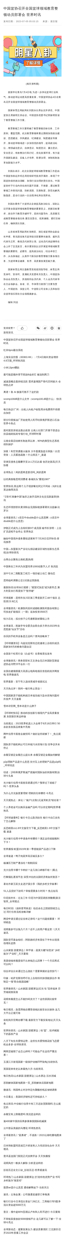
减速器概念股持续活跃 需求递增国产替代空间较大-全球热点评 (32, 383)
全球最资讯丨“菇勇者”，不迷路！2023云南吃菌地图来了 (32, 1137)
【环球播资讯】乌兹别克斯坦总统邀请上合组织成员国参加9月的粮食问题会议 (31, 645)
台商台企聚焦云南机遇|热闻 (18, 559)
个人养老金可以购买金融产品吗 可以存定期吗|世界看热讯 (32, 809)
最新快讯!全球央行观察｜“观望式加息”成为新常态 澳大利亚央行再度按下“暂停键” (31, 589)
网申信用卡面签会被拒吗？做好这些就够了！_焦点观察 (32, 735)
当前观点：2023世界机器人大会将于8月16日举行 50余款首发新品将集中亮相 (31, 725)
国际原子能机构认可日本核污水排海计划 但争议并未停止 (31, 746)
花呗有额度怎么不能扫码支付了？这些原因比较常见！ (30, 1001)
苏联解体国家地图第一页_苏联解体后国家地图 (28, 1082)
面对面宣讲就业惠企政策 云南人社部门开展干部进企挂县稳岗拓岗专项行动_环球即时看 (31, 432)
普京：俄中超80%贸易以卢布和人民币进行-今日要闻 (31, 1211)
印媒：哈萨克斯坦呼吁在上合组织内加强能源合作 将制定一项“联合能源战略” (31, 980)
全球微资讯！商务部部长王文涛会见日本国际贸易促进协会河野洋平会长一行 (31, 662)
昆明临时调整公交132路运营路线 (21, 580)
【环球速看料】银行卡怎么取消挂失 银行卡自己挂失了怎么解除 (31, 819)
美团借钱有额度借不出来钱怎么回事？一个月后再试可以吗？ (31, 962)
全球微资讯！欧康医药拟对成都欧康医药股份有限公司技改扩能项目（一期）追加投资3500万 (31, 610)
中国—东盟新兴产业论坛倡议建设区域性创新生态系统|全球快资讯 (31, 551)
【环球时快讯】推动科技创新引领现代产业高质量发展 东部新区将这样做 (31, 715)
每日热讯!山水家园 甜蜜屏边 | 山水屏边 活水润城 (29, 1075)
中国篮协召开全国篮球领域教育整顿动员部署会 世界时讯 (31, 341)
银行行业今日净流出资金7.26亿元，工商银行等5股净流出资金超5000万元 (31, 1203)
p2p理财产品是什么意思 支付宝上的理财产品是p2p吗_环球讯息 (32, 763)
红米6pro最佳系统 (13, 350)
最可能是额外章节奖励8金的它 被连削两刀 (26, 374)
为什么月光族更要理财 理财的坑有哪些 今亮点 (28, 793)
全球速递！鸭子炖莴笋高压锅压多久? (23, 856)
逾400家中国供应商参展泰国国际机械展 (24, 1121)
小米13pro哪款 (11, 367)
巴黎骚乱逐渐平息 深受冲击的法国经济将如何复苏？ (31, 877)
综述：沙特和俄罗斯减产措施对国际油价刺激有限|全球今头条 (31, 774)
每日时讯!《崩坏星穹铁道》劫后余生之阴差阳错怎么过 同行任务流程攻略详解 (31, 910)
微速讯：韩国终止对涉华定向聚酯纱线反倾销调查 (30, 1089)
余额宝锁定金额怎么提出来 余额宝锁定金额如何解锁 (31, 754)
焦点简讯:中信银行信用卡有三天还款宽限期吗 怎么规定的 (32, 1105)
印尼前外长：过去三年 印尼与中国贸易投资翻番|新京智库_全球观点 (32, 899)
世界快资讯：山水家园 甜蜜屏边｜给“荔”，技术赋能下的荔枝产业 (31, 1032)
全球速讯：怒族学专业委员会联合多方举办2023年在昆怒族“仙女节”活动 (31, 627)
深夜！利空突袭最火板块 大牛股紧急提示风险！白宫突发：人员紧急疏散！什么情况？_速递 (31, 453)
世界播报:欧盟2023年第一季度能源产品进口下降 (29, 849)
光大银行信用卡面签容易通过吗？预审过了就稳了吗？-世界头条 (30, 784)
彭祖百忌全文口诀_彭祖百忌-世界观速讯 (25, 1170)
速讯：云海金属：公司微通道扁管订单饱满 (26, 1194)
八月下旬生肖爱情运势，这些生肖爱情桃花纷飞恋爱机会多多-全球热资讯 (31, 1043)
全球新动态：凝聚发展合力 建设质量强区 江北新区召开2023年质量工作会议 (32, 1231)
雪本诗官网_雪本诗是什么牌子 (19, 706)
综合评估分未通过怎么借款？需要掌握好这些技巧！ (31, 971)
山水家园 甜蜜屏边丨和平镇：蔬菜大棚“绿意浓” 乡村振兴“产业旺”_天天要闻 (31, 952)
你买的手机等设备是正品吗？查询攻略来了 (26, 636)
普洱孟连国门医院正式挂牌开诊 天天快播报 (26, 1156)
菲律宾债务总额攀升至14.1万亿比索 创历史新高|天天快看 (31, 463)
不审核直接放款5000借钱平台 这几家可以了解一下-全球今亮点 (32, 1220)
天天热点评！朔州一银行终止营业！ (22, 688)
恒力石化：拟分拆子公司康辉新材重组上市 (26, 618)
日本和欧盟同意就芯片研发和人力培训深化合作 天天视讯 (31, 1147)
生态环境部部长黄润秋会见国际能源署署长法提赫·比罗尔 (31, 509)
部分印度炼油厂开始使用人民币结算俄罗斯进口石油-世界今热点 (31, 421)
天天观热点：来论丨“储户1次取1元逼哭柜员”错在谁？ (32, 800)
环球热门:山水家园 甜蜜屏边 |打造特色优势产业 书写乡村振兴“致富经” (31, 1179)
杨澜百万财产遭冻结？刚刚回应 (20, 863)
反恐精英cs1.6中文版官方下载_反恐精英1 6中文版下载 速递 (31, 830)
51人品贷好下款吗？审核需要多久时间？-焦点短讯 (30, 891)
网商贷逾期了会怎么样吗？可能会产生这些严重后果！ (30, 1053)
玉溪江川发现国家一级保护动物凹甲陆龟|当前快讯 (30, 1061)
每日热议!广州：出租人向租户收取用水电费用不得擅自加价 (31, 411)
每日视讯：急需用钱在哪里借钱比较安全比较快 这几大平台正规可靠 (31, 1011)
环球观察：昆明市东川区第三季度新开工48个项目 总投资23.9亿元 (31, 599)
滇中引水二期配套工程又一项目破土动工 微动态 (29, 573)
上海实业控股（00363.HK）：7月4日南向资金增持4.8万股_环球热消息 (30, 359)
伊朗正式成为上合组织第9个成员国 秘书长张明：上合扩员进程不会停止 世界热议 (32, 530)
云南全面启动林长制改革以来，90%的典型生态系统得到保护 (31, 442)
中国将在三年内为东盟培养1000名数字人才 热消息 (30, 566)
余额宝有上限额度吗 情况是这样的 (22, 1114)
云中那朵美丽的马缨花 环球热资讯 (22, 1128)
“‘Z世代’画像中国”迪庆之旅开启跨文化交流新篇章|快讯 (31, 498)
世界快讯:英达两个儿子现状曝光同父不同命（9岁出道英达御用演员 (32, 488)
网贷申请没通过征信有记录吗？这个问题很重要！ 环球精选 (31, 920)
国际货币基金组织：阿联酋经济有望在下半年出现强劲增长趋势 (31, 941)
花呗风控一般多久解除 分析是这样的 (23, 1163)
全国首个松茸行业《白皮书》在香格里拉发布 (27, 653)
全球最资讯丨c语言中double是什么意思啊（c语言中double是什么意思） (31, 519)
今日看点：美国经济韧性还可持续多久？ (25, 1096)
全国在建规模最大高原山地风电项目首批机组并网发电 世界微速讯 (31, 673)
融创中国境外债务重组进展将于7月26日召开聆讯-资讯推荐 (31, 540)
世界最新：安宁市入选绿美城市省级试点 (25, 681)
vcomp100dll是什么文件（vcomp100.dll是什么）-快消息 (32, 401)
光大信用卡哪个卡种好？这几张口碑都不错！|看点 (30, 870)
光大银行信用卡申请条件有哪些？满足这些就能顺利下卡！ (31, 840)
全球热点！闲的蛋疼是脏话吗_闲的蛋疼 (24, 472)
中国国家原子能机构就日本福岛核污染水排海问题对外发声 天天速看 (31, 697)
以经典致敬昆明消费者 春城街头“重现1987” (26, 479)
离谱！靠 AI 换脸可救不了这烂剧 (21, 392)
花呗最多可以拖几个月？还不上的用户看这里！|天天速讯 (31, 931)
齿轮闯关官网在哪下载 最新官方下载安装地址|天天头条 (32, 1022)
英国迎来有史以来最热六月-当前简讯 (23, 1068)
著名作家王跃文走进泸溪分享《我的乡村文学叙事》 (31, 884)
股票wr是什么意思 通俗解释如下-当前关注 (26, 1187)
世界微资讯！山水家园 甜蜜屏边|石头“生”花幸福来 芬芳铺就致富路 (31, 990)
